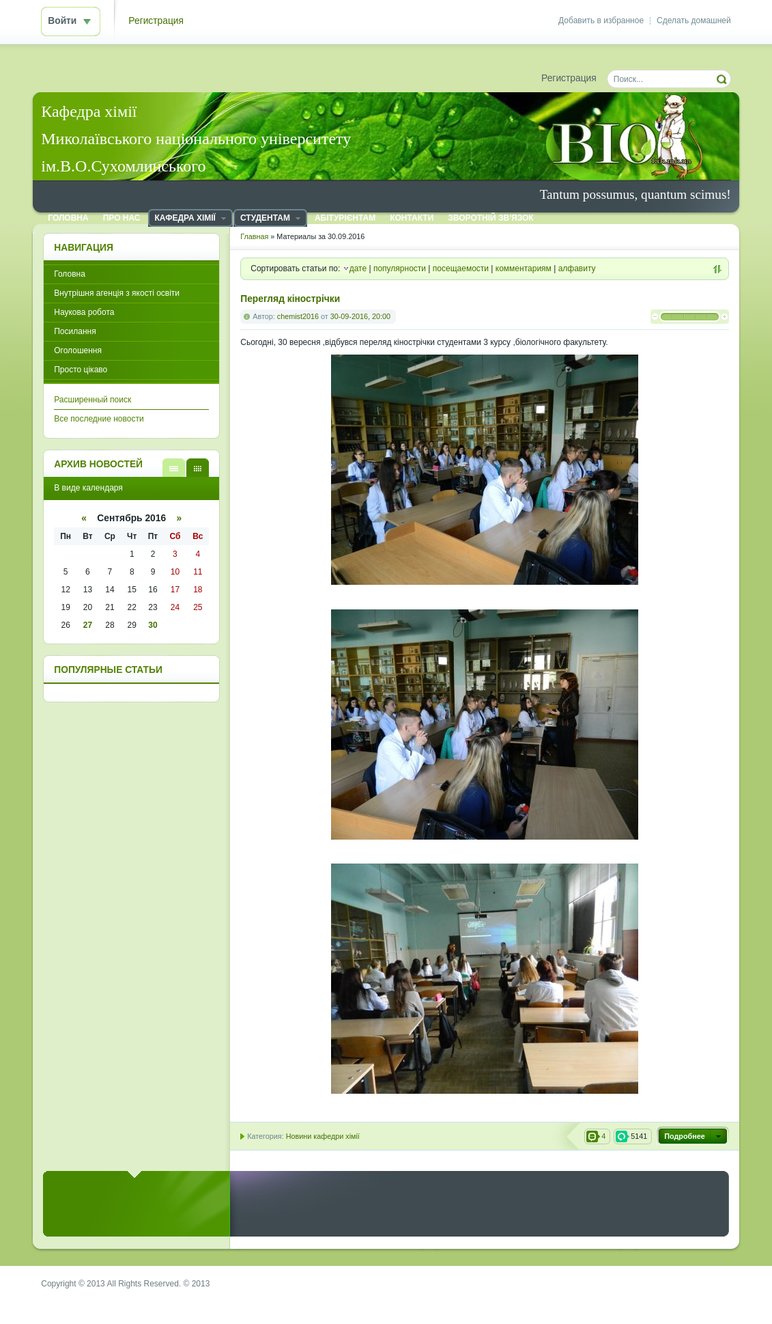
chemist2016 (298, 316)
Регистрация (156, 21)
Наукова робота (84, 312)
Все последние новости (98, 419)
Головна (69, 274)
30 (152, 625)
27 (87, 625)
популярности (399, 268)
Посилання (75, 331)
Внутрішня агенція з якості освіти (117, 293)
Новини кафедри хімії (323, 1136)
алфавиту (577, 268)
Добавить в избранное (601, 20)
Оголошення (78, 350)
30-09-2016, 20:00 (360, 316)
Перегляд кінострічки (290, 299)
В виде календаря (197, 467)
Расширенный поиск (92, 399)
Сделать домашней (694, 20)
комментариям (524, 268)
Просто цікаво (80, 369)
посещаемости (461, 268)
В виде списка (173, 467)
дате (358, 268)
